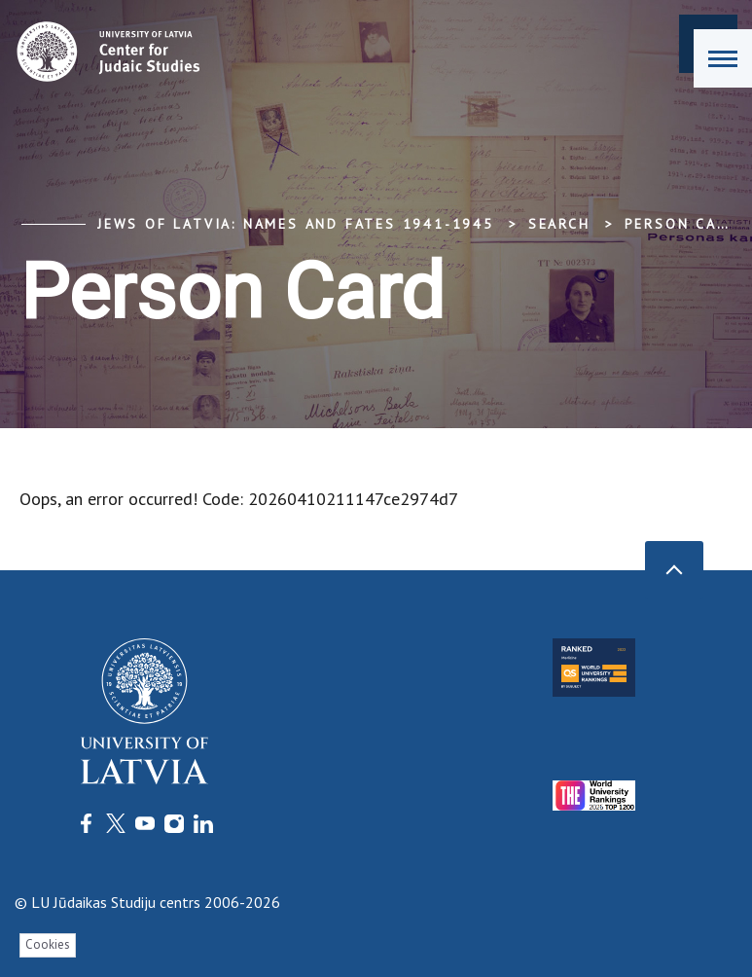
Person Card (682, 224)
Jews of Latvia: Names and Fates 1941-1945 (295, 224)
